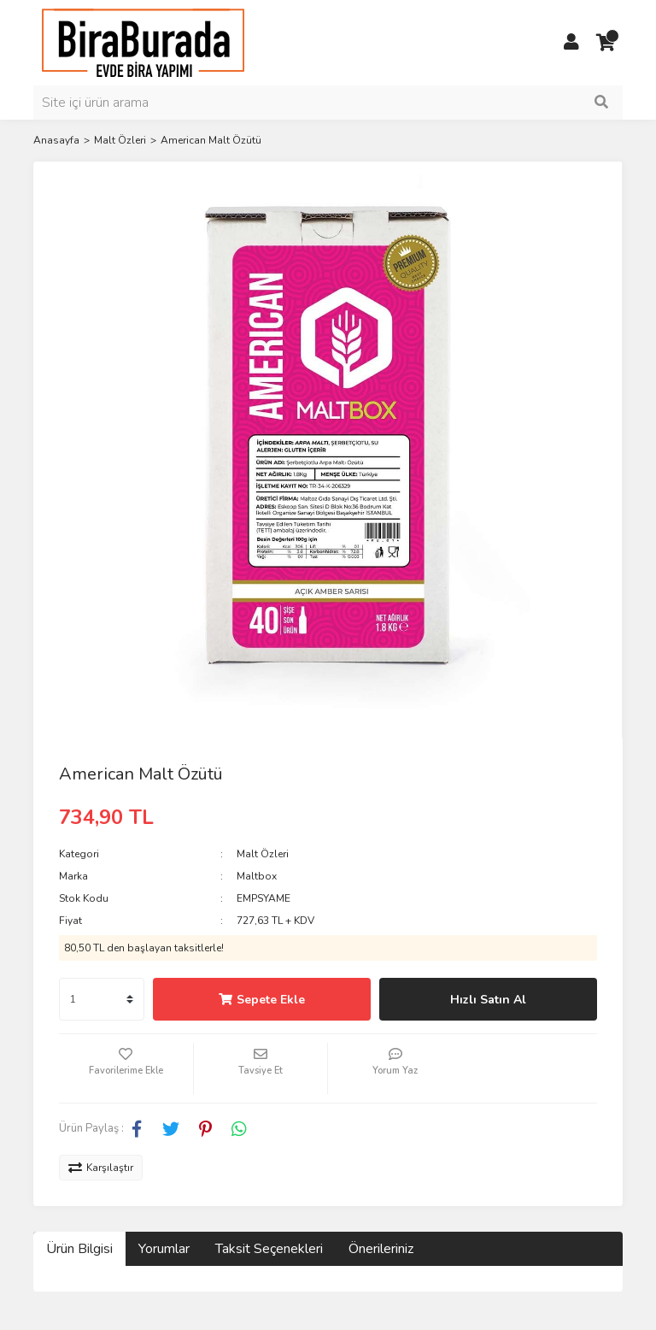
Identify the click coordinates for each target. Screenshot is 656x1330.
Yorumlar (164, 1248)
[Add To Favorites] (126, 1068)
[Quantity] (101, 999)
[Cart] (606, 43)
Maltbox (257, 876)
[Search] (328, 102)
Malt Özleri (263, 854)
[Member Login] (571, 43)
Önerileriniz (380, 1248)
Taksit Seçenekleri (269, 1248)
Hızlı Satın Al (488, 1000)
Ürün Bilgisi (79, 1248)
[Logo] (143, 42)
